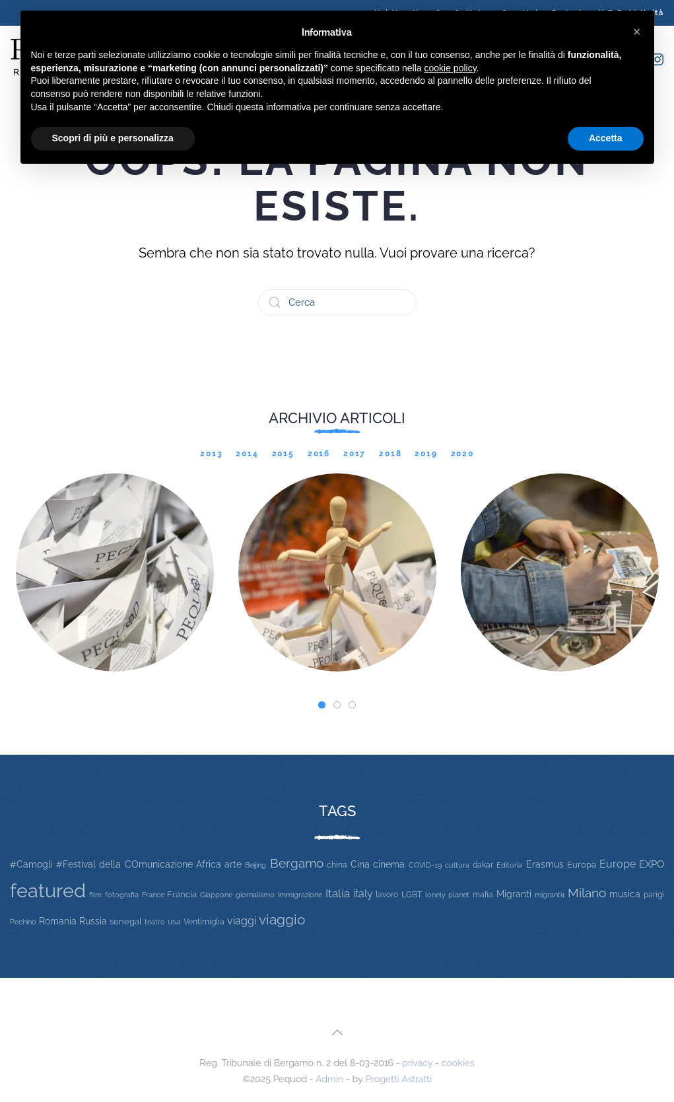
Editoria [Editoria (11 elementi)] (509, 865)
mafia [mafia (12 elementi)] (483, 894)
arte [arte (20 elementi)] (233, 864)
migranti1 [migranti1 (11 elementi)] (550, 894)
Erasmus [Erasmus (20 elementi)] (545, 864)
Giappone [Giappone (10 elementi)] (216, 895)
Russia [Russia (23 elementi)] (93, 920)
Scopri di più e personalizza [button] (113, 138)
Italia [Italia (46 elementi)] (337, 893)
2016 (319, 453)
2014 (247, 453)
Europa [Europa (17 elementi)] (581, 865)
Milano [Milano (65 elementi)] (587, 892)
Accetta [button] (606, 138)
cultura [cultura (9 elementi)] (457, 865)
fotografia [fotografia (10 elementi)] (122, 895)
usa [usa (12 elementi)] (174, 921)
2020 (462, 453)
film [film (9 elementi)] (95, 895)
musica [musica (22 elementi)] (624, 894)
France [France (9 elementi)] (153, 895)
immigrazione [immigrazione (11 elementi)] (300, 894)
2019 (426, 453)
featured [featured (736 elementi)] (48, 890)
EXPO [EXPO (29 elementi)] (651, 864)
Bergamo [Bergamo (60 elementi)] (296, 863)
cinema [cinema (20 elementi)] (389, 864)
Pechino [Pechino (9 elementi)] (23, 922)
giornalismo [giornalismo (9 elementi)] (255, 895)
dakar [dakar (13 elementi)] (483, 865)
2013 (211, 453)
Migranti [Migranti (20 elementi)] (513, 894)
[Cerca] (337, 302)
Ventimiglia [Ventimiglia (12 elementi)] (204, 921)
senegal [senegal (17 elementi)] (126, 921)
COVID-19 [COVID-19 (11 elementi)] (425, 865)
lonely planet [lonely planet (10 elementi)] (447, 895)
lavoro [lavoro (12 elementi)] (387, 894)
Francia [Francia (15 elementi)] (182, 894)
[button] (336, 1033)
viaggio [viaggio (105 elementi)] (282, 919)
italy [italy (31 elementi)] (363, 893)
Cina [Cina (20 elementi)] (360, 864)
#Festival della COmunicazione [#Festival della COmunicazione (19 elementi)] (124, 864)
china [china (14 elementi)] (337, 865)
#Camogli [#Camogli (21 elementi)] (31, 864)
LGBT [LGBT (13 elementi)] (411, 894)
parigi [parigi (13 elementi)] (654, 894)
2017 (354, 453)
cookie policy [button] (450, 68)
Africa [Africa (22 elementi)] (208, 864)
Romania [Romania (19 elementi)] (58, 921)
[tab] (321, 704)
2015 (283, 453)
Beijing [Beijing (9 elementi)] (255, 865)
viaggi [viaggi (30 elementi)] (241, 920)
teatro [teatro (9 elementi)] (155, 922)
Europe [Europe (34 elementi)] (617, 864)
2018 (390, 453)
